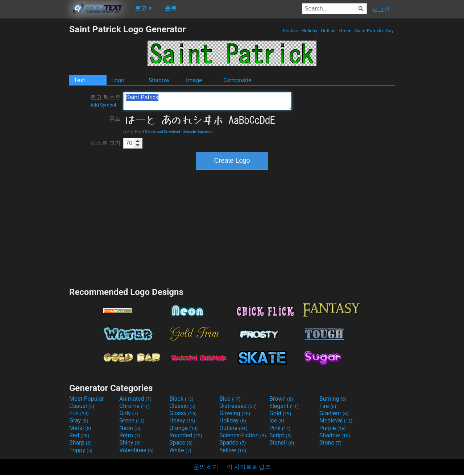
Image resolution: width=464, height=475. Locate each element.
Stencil (281, 442)
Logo (117, 80)
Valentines (136, 450)
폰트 (115, 118)
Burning (333, 398)
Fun (79, 413)
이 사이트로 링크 (248, 466)
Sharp (80, 442)
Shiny (130, 442)
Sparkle (232, 442)
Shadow (159, 80)
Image (194, 80)
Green (345, 30)
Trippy (80, 450)
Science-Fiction (242, 435)
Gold (280, 413)
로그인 (381, 9)
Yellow (232, 450)
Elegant (284, 406)
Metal (80, 428)
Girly (128, 413)
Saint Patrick (207, 101)
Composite (237, 80)
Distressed (238, 406)
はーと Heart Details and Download (151, 132)
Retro (129, 435)
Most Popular (86, 398)
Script (280, 435)
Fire (327, 406)
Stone (330, 442)
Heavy (182, 420)
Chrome (134, 406)
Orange (183, 428)
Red (79, 435)
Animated (135, 398)
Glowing (234, 413)
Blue (230, 398)
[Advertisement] (34, 132)
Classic (182, 406)
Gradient (333, 413)
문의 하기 (206, 466)
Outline (328, 30)
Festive (290, 30)
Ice (276, 420)
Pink (280, 428)
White (180, 450)
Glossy (183, 413)
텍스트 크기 (105, 142)
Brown (281, 398)
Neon (129, 428)
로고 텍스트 (105, 101)
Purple (332, 428)
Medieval (336, 420)
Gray (78, 420)
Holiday (310, 30)
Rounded (185, 435)
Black (181, 398)
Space (180, 442)
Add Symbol (103, 105)
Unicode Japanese (197, 132)
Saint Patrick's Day (374, 30)
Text (79, 80)
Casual (81, 406)
